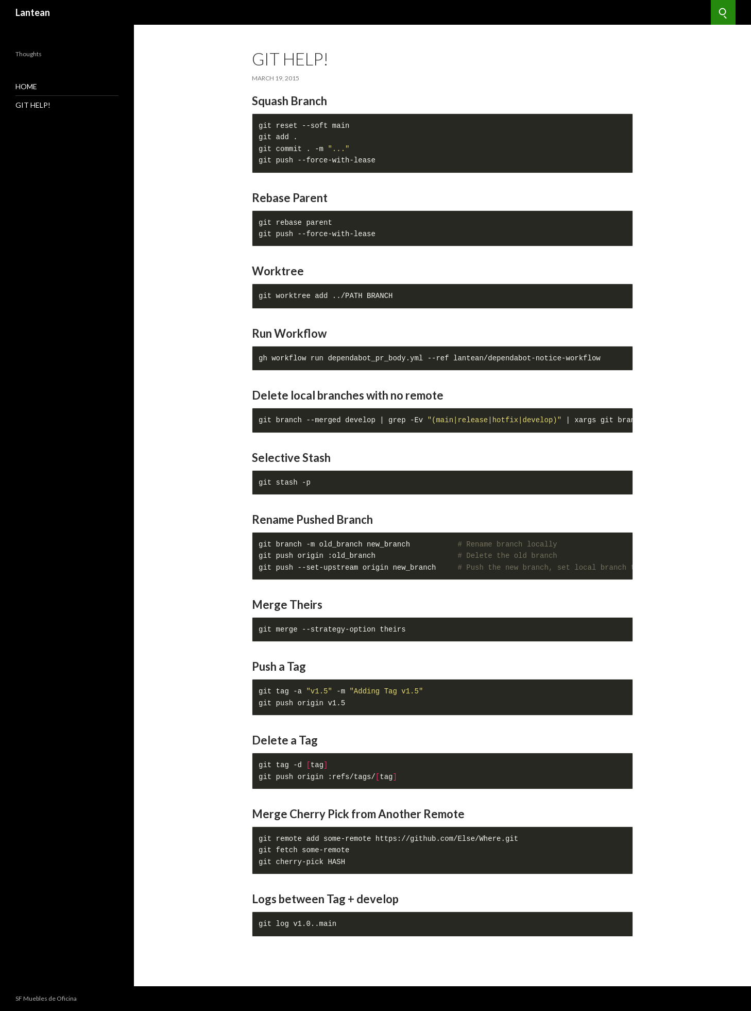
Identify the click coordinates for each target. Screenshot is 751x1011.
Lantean (32, 12)
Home (26, 86)
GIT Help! (32, 105)
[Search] (723, 12)
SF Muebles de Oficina (46, 998)
